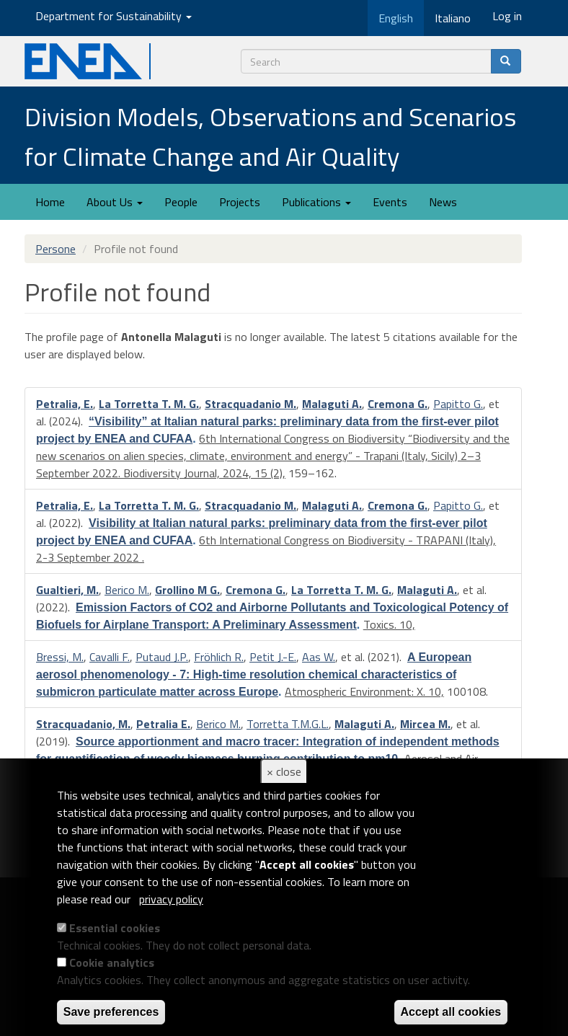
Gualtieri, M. (67, 589)
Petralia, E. (64, 403)
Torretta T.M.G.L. (288, 723)
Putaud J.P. (162, 656)
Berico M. (127, 589)
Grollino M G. (187, 589)
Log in (507, 16)
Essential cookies (114, 928)
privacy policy (171, 899)
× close (284, 771)
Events (390, 202)
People (181, 202)
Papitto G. (458, 403)
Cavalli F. (109, 656)
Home (50, 202)
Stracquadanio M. (250, 403)
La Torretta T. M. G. (149, 403)
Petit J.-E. (272, 656)
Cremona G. (397, 403)
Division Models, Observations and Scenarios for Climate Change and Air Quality (270, 136)
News (443, 202)
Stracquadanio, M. (83, 723)
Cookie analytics (111, 962)
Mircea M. (425, 723)
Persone (55, 248)
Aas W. (318, 656)
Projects (239, 202)
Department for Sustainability (113, 16)
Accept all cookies (451, 1012)
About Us (114, 202)
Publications (316, 202)
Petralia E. (163, 723)
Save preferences (111, 1012)
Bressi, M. (60, 656)
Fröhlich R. (219, 656)
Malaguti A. (332, 403)
